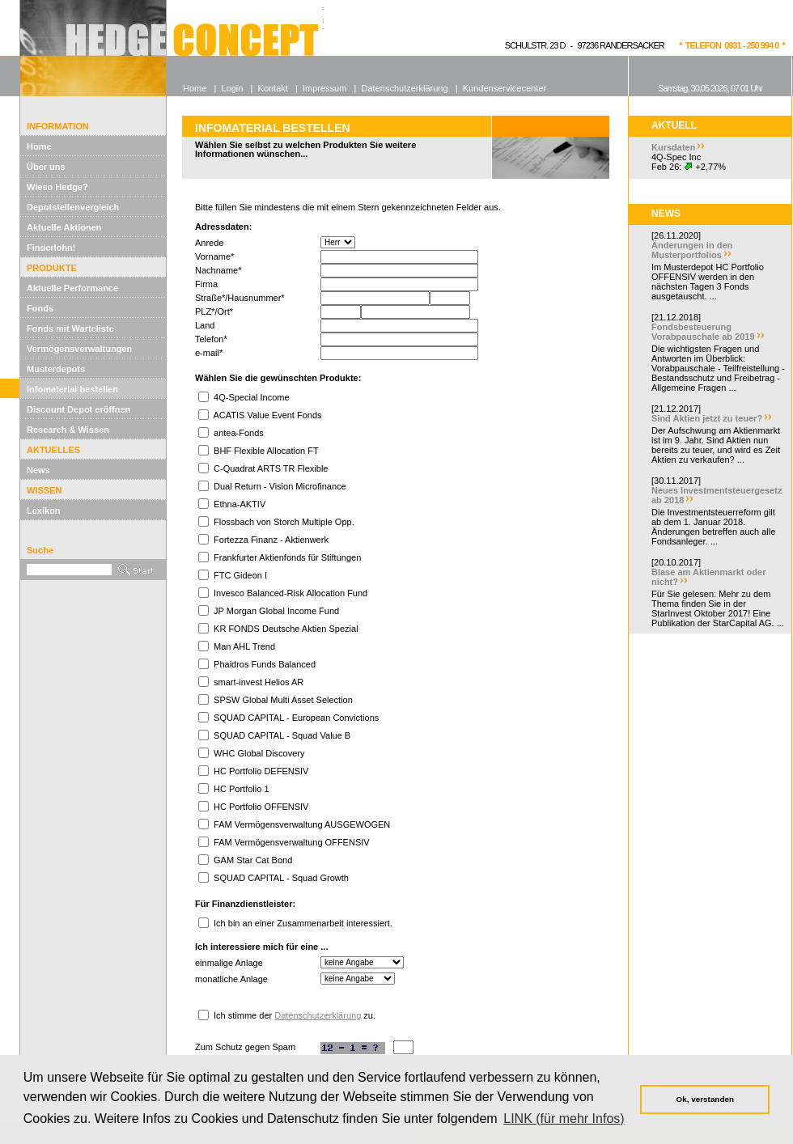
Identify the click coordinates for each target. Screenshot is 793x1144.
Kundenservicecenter (504, 88)
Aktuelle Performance (72, 288)
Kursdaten (673, 147)
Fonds (40, 308)
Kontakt (273, 88)
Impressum (324, 88)
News (38, 470)
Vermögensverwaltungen (79, 349)
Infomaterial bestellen (72, 389)
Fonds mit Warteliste (70, 328)
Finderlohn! (51, 247)
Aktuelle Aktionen (64, 227)
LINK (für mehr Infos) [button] (563, 1118)
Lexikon (44, 510)
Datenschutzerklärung (317, 1015)
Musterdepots (56, 369)
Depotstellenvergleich (73, 207)
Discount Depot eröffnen (78, 409)
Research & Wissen (68, 429)
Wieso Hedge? (57, 187)
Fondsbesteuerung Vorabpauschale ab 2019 (703, 331)
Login (232, 88)
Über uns (46, 167)
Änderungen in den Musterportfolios (691, 250)
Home (39, 146)
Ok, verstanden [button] (705, 1099)
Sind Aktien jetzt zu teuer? (706, 418)
